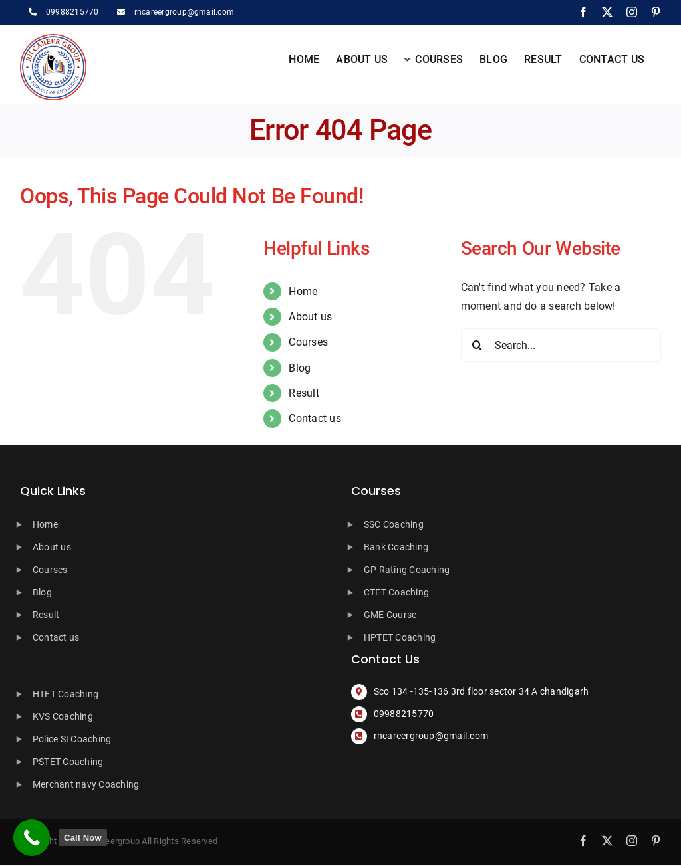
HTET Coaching (65, 694)
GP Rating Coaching (407, 569)
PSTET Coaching (68, 761)
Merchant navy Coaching (86, 784)
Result (304, 393)
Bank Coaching (396, 547)
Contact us (314, 418)
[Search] (477, 345)
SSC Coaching (394, 524)
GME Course (390, 614)
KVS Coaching (63, 716)
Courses (308, 342)
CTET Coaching (396, 592)
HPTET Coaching (400, 637)
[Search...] (561, 345)
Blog (300, 368)
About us (310, 316)
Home (303, 291)
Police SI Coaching (72, 739)
